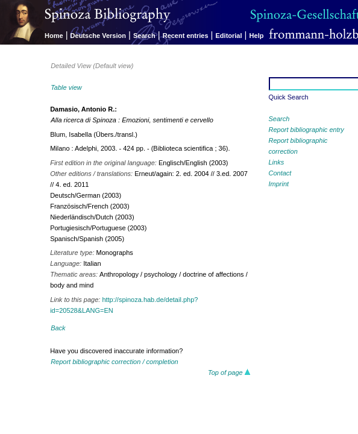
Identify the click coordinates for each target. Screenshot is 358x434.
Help (257, 35)
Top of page (229, 372)
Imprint (279, 183)
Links (276, 162)
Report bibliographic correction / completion (114, 361)
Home (54, 35)
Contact (280, 173)
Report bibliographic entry (306, 129)
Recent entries (186, 35)
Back (58, 328)
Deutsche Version (98, 35)
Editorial (229, 35)
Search (144, 35)
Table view (66, 87)
